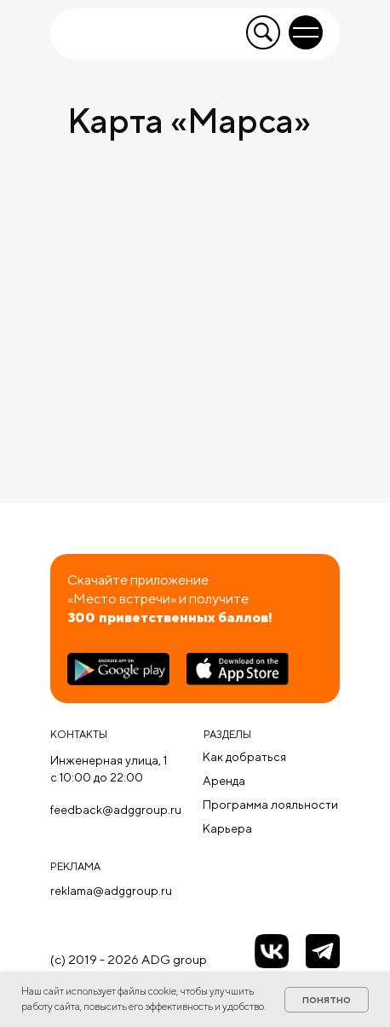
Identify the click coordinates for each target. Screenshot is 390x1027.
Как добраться (244, 757)
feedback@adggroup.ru (115, 809)
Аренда (224, 781)
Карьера (227, 828)
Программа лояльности (270, 804)
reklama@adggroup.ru (111, 890)
